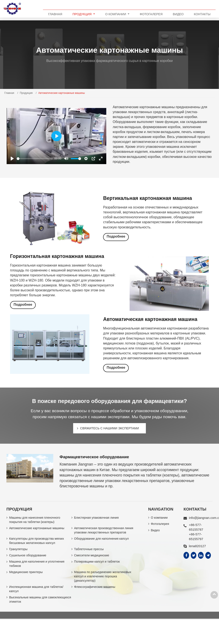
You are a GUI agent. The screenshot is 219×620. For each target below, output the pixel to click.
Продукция (26, 92)
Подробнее (116, 236)
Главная (55, 14)
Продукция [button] (82, 14)
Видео (178, 14)
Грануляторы (18, 550)
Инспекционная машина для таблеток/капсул (36, 590)
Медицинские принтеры (26, 573)
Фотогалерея (151, 14)
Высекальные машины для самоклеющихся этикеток (28, 601)
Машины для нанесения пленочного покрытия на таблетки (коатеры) (35, 520)
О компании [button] (116, 14)
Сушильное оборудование (28, 556)
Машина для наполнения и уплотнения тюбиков (37, 565)
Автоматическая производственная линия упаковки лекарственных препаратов (104, 531)
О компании (159, 518)
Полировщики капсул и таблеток (97, 562)
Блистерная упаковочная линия (96, 518)
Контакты (202, 14)
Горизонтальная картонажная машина (58, 256)
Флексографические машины (95, 588)
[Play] (12, 158)
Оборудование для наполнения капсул (101, 539)
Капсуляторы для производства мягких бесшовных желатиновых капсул (37, 541)
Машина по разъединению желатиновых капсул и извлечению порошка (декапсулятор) (103, 577)
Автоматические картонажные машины (37, 528)
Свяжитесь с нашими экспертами (109, 428)
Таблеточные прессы (89, 550)
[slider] (35, 159)
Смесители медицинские (92, 556)
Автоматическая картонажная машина (151, 319)
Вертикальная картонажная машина (149, 198)
